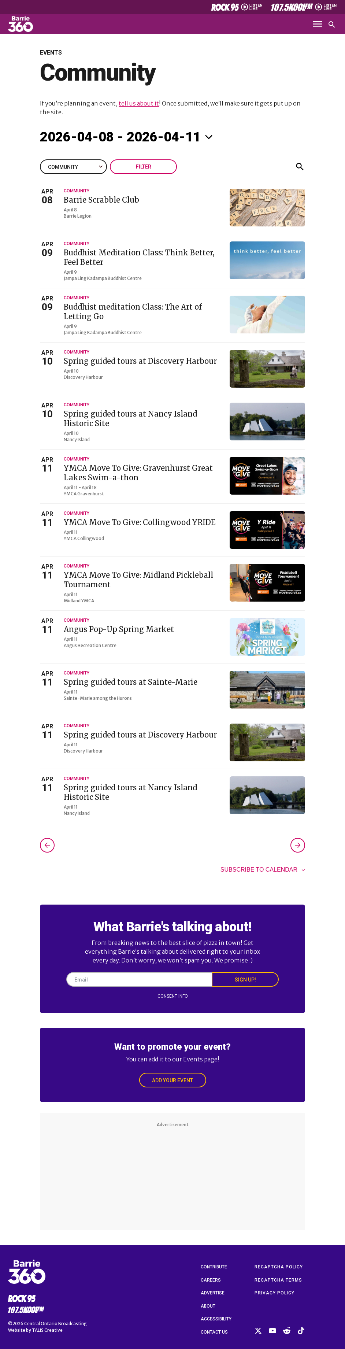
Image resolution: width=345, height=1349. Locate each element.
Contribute (214, 1266)
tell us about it (139, 103)
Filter (143, 167)
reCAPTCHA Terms (278, 1280)
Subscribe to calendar (258, 869)
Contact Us (214, 1332)
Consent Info (172, 996)
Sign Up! (245, 980)
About (208, 1306)
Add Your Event (172, 1080)
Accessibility (216, 1319)
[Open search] (332, 24)
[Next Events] (297, 845)
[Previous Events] (47, 845)
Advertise (213, 1293)
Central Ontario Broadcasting (55, 1323)
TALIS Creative (47, 1330)
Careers (211, 1280)
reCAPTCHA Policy (279, 1266)
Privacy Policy (274, 1293)
